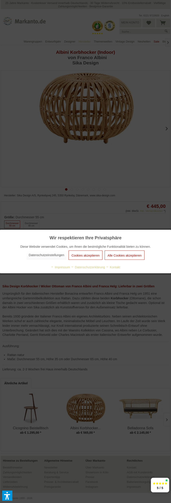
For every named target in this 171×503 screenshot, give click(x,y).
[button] (7, 496)
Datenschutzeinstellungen (46, 255)
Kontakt (113, 267)
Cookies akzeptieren (85, 255)
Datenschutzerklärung (88, 267)
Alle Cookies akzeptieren (125, 255)
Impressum (60, 267)
